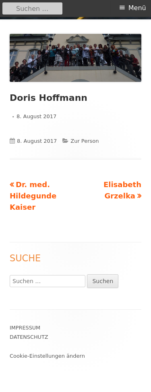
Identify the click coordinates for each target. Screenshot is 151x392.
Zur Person (84, 141)
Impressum (25, 328)
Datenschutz (29, 337)
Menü (137, 8)
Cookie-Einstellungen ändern (47, 356)
